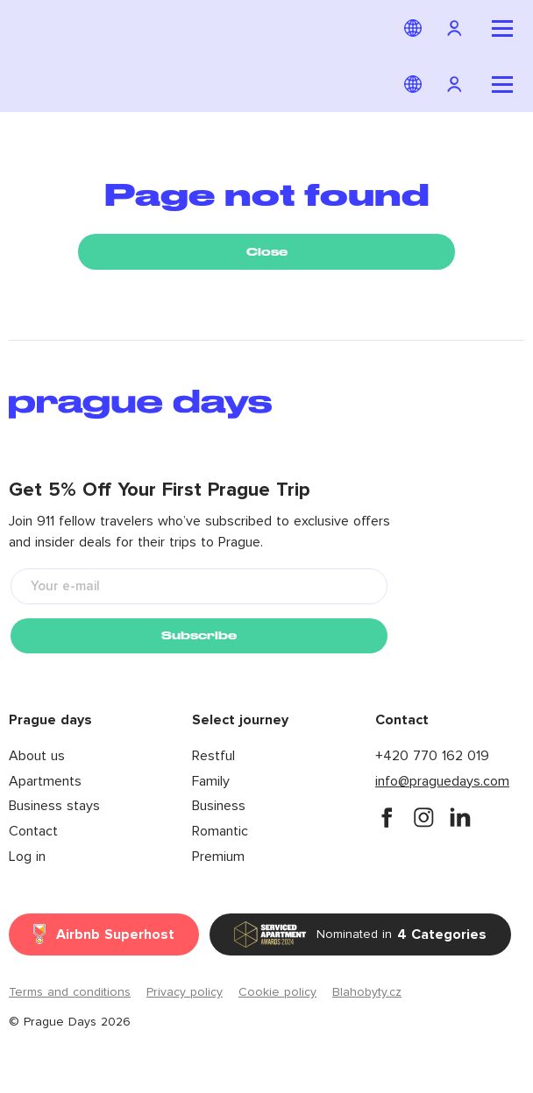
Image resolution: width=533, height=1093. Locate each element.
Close (267, 251)
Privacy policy (184, 992)
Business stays (54, 806)
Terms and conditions (70, 992)
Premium (218, 857)
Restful (213, 756)
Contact (33, 831)
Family (211, 781)
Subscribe (199, 635)
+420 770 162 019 (432, 756)
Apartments (45, 781)
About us (37, 756)
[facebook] (386, 817)
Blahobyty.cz (367, 992)
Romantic (220, 831)
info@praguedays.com (442, 781)
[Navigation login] (456, 28)
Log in (27, 857)
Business (218, 806)
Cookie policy (277, 992)
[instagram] (423, 817)
